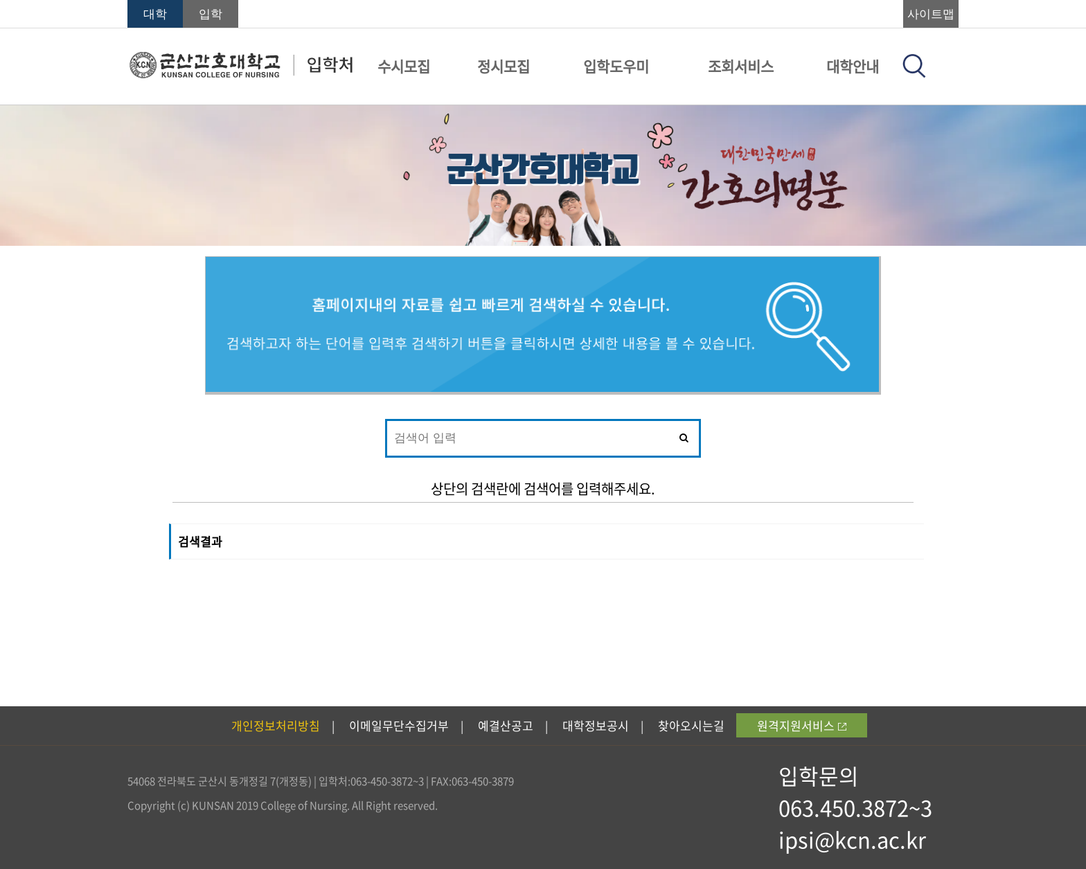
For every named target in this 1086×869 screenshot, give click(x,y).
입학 (210, 14)
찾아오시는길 (691, 725)
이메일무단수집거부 (399, 725)
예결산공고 (505, 725)
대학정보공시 (595, 725)
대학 (155, 14)
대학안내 (852, 66)
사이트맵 (930, 14)
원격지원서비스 (801, 725)
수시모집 (403, 66)
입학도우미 (616, 66)
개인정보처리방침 (275, 725)
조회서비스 (741, 66)
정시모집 (503, 66)
